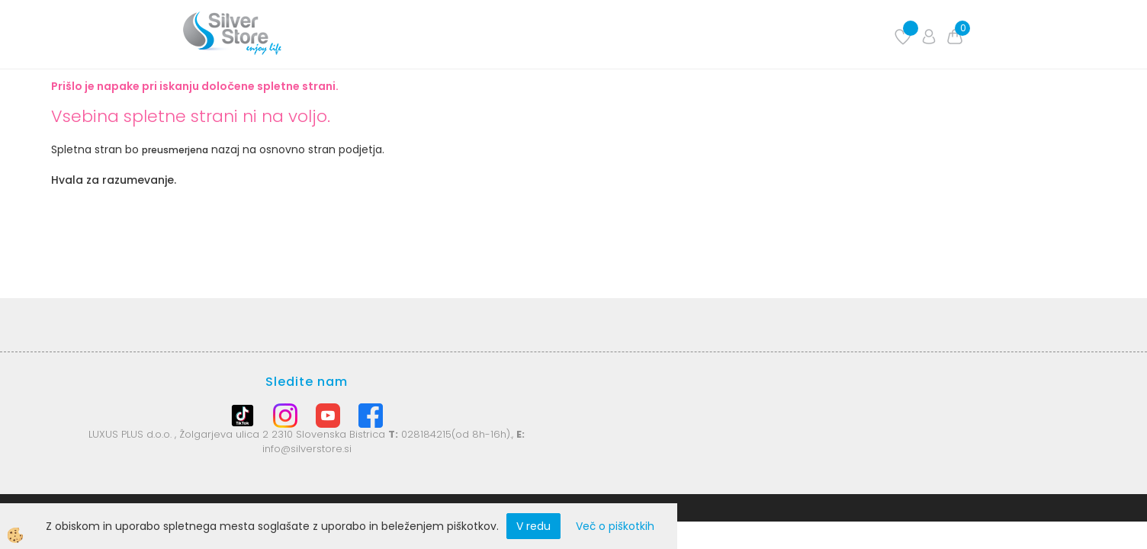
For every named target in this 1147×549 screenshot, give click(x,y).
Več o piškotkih (615, 526)
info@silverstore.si (307, 448)
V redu (533, 526)
